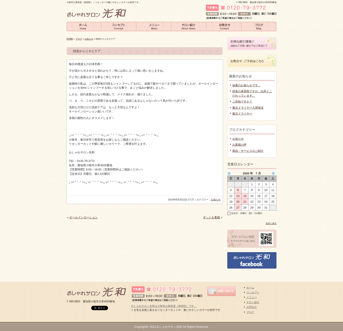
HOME (69, 39)
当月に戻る (271, 223)
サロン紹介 (189, 26)
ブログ (259, 26)
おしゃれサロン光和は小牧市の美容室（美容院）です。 (164, 306)
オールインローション (83, 217)
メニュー (154, 26)
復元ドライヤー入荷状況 (248, 107)
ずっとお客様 (211, 217)
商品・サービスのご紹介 (248, 150)
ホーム (84, 26)
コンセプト (119, 26)
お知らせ (88, 39)
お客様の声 (239, 144)
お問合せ (224, 26)
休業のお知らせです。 (246, 85)
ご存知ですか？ (242, 101)
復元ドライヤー (242, 113)
